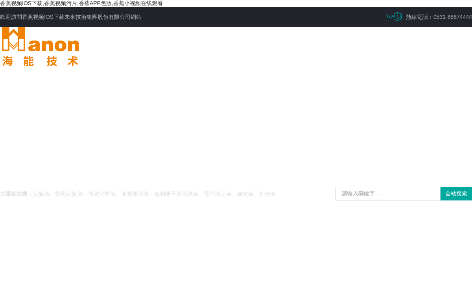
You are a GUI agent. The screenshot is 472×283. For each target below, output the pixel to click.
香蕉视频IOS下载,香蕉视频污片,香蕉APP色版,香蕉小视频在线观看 (81, 3)
